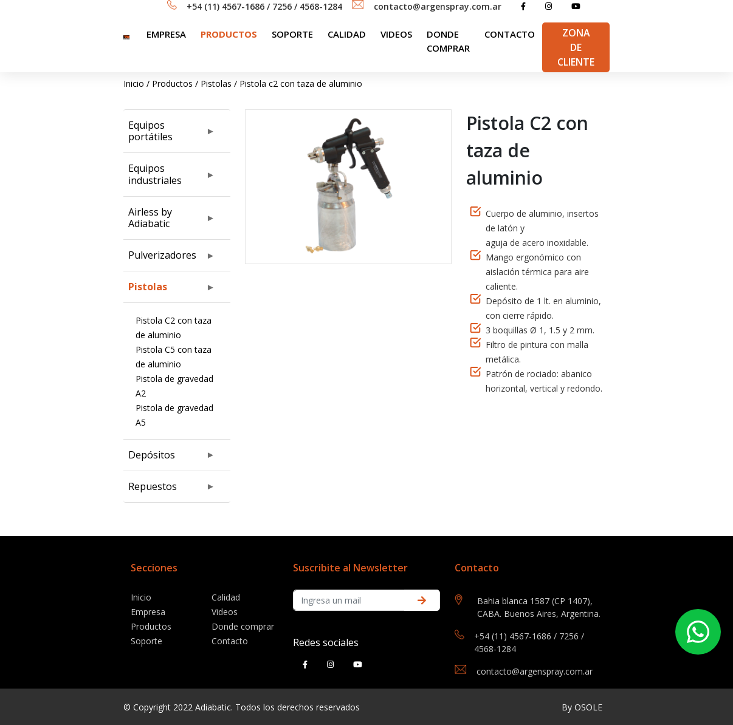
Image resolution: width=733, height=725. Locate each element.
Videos (396, 34)
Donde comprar (448, 41)
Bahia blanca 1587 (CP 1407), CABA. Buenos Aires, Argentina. (539, 607)
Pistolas (216, 83)
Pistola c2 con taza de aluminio (300, 83)
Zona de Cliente (575, 47)
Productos (229, 34)
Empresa (166, 34)
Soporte (146, 641)
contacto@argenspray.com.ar (437, 6)
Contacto (509, 34)
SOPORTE (292, 34)
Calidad (347, 34)
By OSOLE (582, 707)
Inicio (133, 83)
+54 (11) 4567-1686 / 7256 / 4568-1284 (264, 6)
